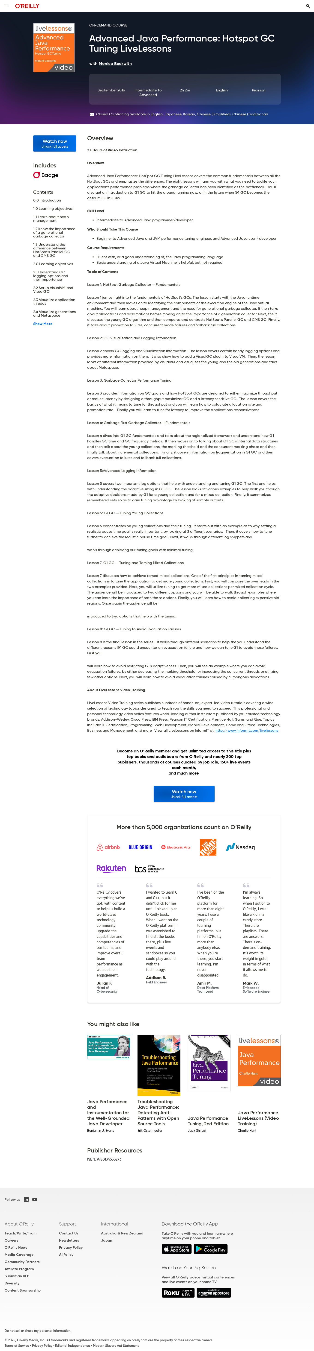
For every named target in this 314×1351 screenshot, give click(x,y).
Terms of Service (17, 1346)
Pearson (259, 90)
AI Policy (66, 1254)
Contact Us (68, 1233)
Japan (106, 1240)
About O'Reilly (19, 1224)
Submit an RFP (17, 1276)
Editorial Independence (72, 1346)
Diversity (12, 1283)
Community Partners (22, 1261)
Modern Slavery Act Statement (116, 1346)
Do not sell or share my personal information (37, 1331)
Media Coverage (19, 1254)
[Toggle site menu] (6, 6)
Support (67, 1224)
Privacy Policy (71, 1247)
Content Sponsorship (23, 1290)
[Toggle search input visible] (308, 6)
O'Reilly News (16, 1247)
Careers (11, 1240)
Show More (42, 324)
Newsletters (69, 1240)
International (114, 1224)
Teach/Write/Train (20, 1233)
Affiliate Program (19, 1268)
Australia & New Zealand (122, 1233)
